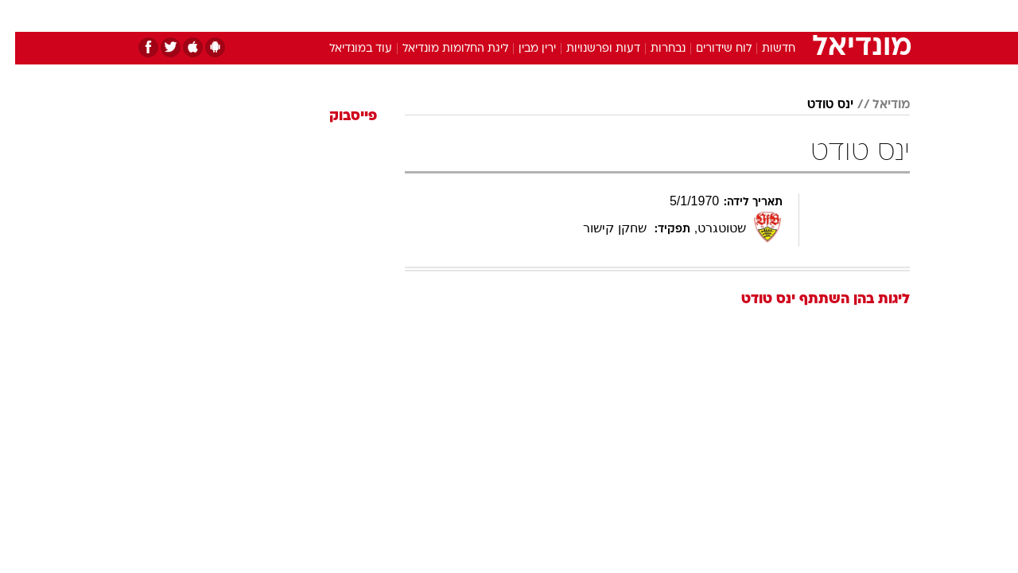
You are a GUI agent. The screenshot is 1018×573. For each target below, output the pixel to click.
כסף (590, 15)
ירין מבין (522, 49)
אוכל (549, 15)
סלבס (634, 15)
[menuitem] (781, 16)
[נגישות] (22, 16)
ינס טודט (815, 105)
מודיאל (876, 105)
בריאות (499, 15)
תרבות (684, 15)
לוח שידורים (708, 49)
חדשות (790, 15)
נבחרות (652, 49)
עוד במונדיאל (345, 49)
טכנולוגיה (386, 15)
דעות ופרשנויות (588, 49)
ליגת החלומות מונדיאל (440, 49)
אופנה (327, 15)
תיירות (445, 15)
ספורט (737, 15)
